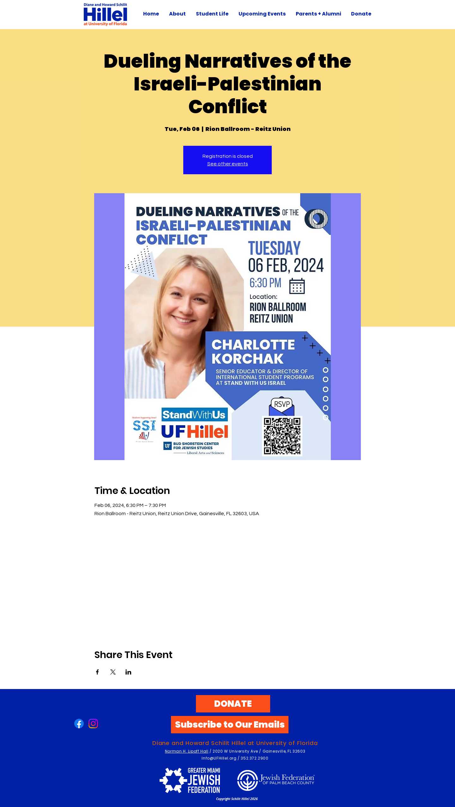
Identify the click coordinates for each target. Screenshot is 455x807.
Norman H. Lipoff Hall (187, 751)
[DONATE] (233, 703)
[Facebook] (79, 723)
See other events (227, 163)
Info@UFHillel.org (219, 758)
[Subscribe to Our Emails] (229, 724)
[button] (212, 14)
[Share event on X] (113, 672)
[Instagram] (93, 723)
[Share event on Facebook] (97, 672)
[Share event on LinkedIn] (128, 672)
